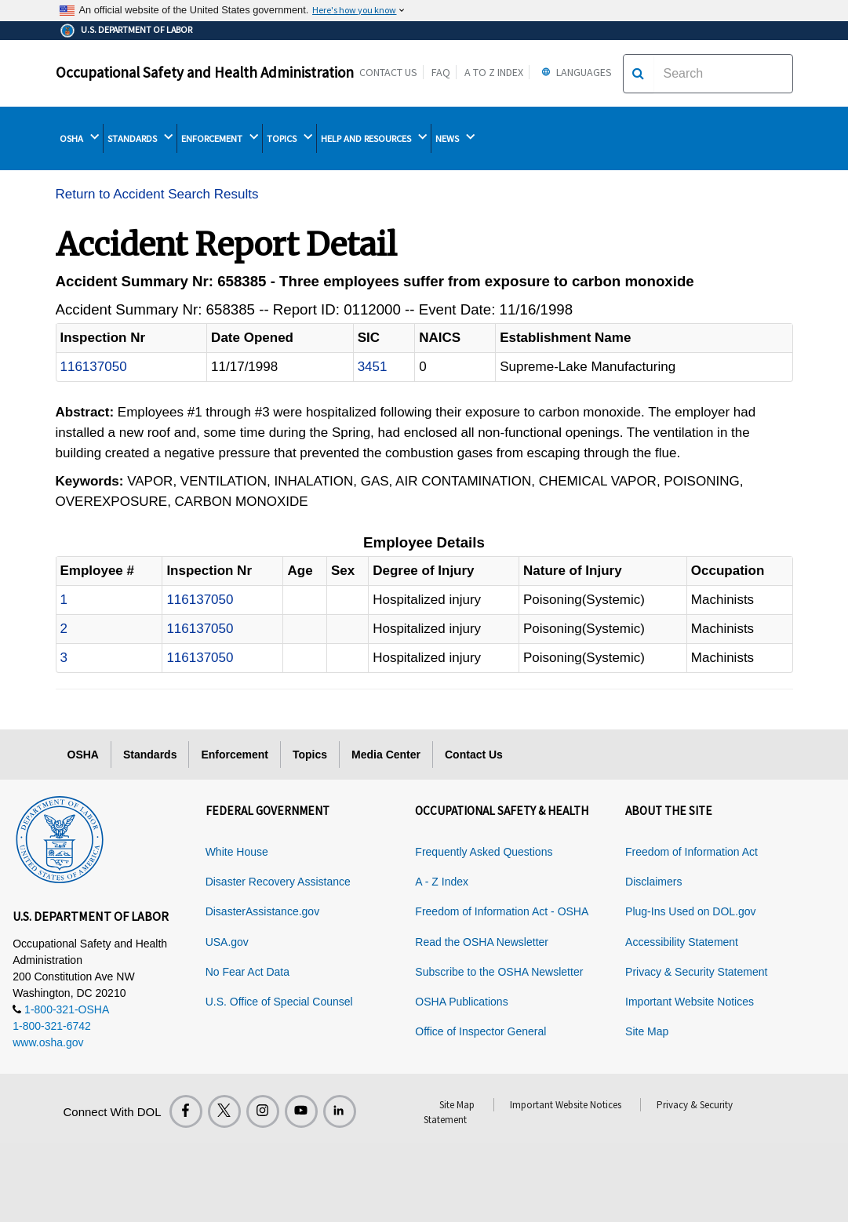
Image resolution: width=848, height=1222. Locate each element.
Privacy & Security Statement (696, 972)
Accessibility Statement (681, 942)
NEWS (455, 138)
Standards (150, 754)
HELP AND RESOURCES (374, 138)
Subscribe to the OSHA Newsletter (499, 972)
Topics (310, 754)
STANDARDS (140, 138)
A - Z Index (441, 881)
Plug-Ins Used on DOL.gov (690, 911)
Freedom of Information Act (691, 852)
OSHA (79, 138)
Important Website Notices (689, 1001)
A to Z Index (493, 72)
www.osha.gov (48, 1042)
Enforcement (234, 754)
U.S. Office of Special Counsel (279, 1001)
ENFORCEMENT (219, 138)
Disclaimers (653, 881)
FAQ (440, 72)
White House (237, 852)
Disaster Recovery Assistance (278, 881)
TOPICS (289, 138)
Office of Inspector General (480, 1031)
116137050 (93, 366)
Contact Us (388, 72)
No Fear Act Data (247, 972)
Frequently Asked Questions (483, 852)
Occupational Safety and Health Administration (205, 72)
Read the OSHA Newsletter (481, 942)
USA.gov (227, 942)
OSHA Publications (461, 1001)
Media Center (385, 754)
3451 (373, 366)
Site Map (646, 1031)
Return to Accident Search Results (157, 194)
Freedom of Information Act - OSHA (501, 911)
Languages (574, 72)
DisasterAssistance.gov (263, 911)
